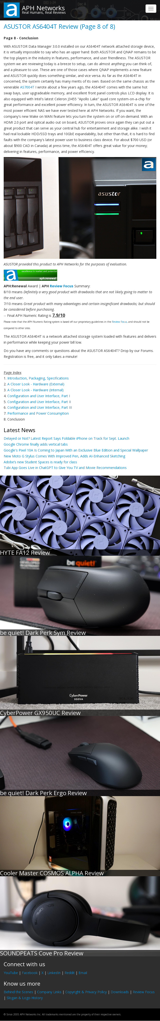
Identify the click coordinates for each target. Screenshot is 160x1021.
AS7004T (27, 87)
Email (83, 972)
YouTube (11, 972)
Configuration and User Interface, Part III (39, 407)
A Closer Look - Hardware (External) (35, 384)
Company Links (49, 992)
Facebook (30, 972)
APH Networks (43, 7)
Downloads (120, 992)
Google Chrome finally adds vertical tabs (36, 444)
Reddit (70, 972)
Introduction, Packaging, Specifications (38, 378)
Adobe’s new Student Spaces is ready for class (40, 462)
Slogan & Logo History (25, 997)
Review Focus (61, 286)
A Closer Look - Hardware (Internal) (35, 390)
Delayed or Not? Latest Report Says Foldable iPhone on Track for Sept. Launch (66, 438)
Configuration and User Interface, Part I (38, 396)
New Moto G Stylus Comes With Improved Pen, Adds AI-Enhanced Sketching (64, 456)
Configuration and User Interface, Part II (39, 401)
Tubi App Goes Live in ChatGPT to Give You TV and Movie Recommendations (65, 467)
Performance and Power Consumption (38, 413)
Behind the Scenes (18, 992)
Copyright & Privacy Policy (86, 992)
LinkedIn (54, 972)
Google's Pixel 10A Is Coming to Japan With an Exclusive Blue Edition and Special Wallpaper (76, 450)
